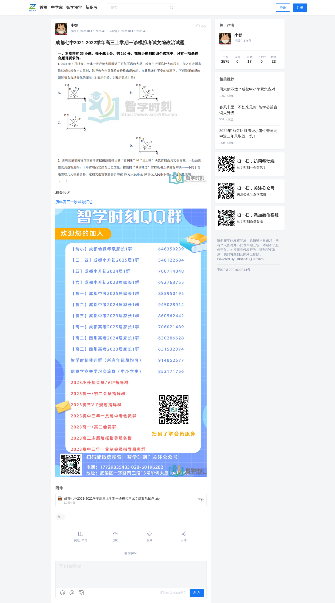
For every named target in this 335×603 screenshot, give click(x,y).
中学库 (57, 7)
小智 (74, 25)
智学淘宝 (74, 7)
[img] (62, 592)
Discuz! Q (244, 259)
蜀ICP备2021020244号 (233, 270)
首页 (44, 7)
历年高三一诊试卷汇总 (74, 202)
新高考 (91, 7)
